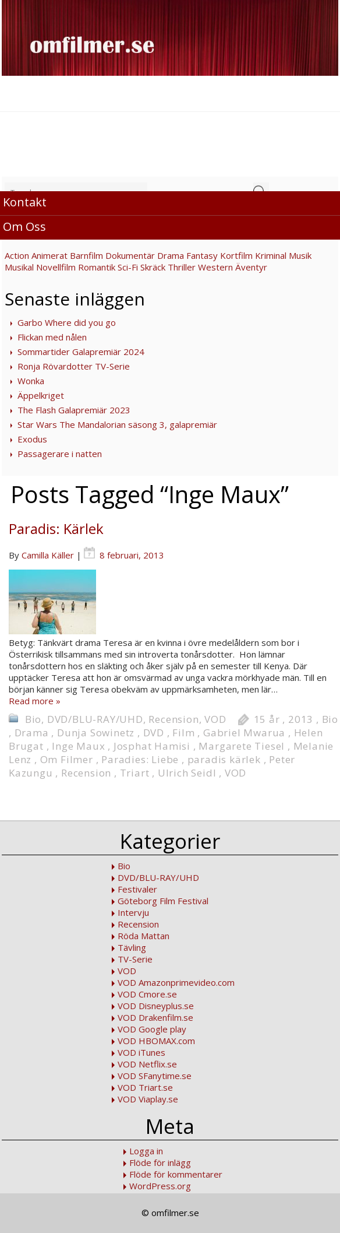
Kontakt (25, 202)
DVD (153, 732)
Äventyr (251, 267)
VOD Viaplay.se (148, 1099)
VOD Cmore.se (147, 994)
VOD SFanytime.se (155, 1075)
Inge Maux (78, 746)
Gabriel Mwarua (244, 732)
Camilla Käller (48, 555)
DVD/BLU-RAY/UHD (95, 719)
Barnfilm (86, 255)
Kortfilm (236, 255)
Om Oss (24, 226)
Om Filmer (66, 759)
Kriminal (270, 255)
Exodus (32, 439)
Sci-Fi (128, 267)
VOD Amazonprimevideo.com (176, 982)
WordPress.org (160, 1186)
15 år (267, 719)
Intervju (133, 912)
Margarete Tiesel (242, 746)
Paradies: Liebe (140, 759)
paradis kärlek (224, 759)
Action (17, 255)
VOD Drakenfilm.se (155, 1017)
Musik (300, 255)
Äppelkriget (40, 395)
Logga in (146, 1151)
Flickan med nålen (52, 337)
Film (183, 732)
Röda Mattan (143, 936)
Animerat (49, 255)
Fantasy (202, 255)
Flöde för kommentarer (175, 1174)
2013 (300, 719)
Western (215, 267)
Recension (173, 719)
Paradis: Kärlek (56, 528)
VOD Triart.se (145, 1087)
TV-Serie (135, 959)
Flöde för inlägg (160, 1162)
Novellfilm (56, 267)
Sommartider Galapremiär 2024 (80, 351)
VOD (215, 719)
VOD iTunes (141, 1052)
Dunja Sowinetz (95, 732)
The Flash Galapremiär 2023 (73, 410)
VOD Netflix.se (147, 1064)
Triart (135, 772)
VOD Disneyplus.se (156, 1005)
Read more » (35, 701)
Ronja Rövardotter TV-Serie (73, 366)
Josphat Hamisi (152, 746)
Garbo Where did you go (66, 322)
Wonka (30, 381)
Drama (170, 255)
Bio (33, 719)
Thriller (182, 267)
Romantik (96, 267)
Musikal (19, 267)
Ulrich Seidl (187, 772)
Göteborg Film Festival (163, 901)
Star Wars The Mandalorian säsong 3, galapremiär (117, 424)
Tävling (132, 947)
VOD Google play (152, 1029)
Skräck (152, 267)
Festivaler (137, 889)
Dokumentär (130, 255)
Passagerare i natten (59, 453)
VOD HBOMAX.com (156, 1040)
